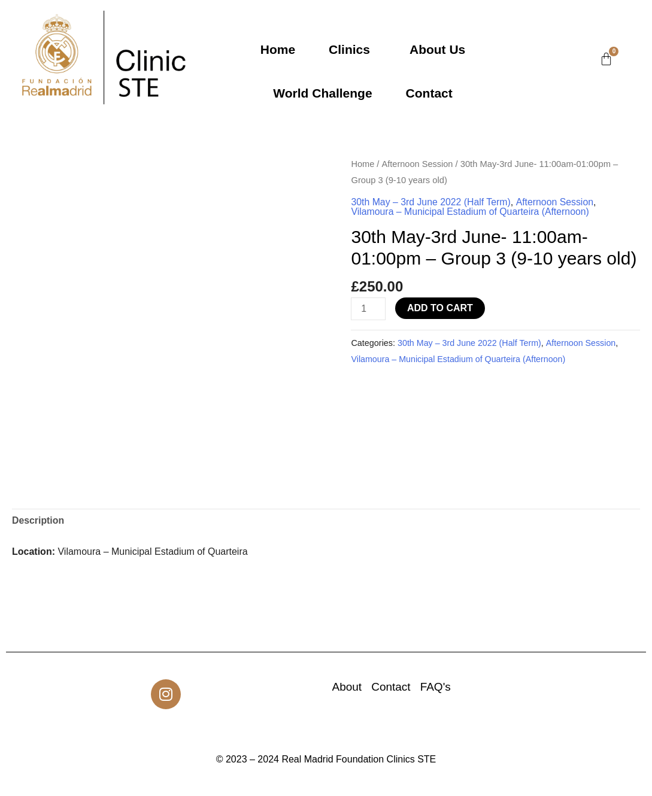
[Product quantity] (368, 309)
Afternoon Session (417, 164)
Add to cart (441, 308)
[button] (352, 49)
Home (277, 49)
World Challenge (322, 93)
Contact (429, 93)
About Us (437, 49)
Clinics (349, 49)
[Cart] (606, 59)
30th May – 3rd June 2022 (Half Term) (431, 202)
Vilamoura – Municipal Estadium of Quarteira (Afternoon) (471, 211)
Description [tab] (38, 522)
